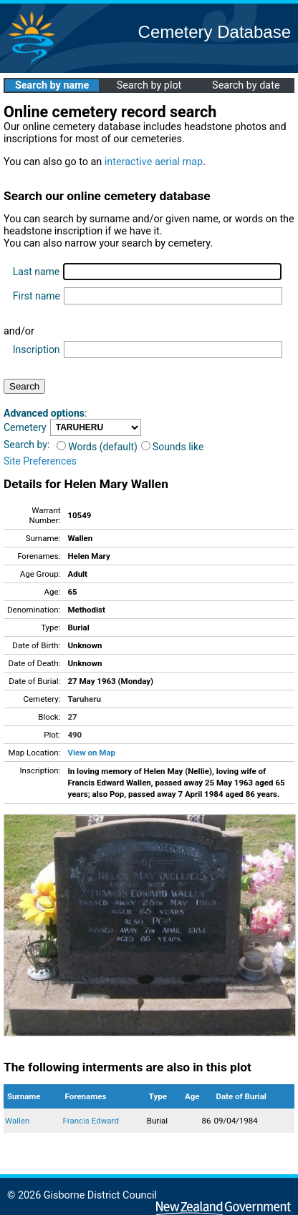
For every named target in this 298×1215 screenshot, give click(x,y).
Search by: (26, 444)
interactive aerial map (154, 162)
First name (36, 296)
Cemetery (25, 427)
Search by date (245, 85)
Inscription (36, 349)
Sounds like (172, 446)
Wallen (17, 1121)
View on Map (91, 753)
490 (74, 735)
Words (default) (97, 446)
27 (72, 717)
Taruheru (83, 699)
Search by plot (149, 85)
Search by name (52, 85)
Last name (36, 271)
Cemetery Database (214, 31)
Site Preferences (40, 461)
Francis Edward (91, 1121)
